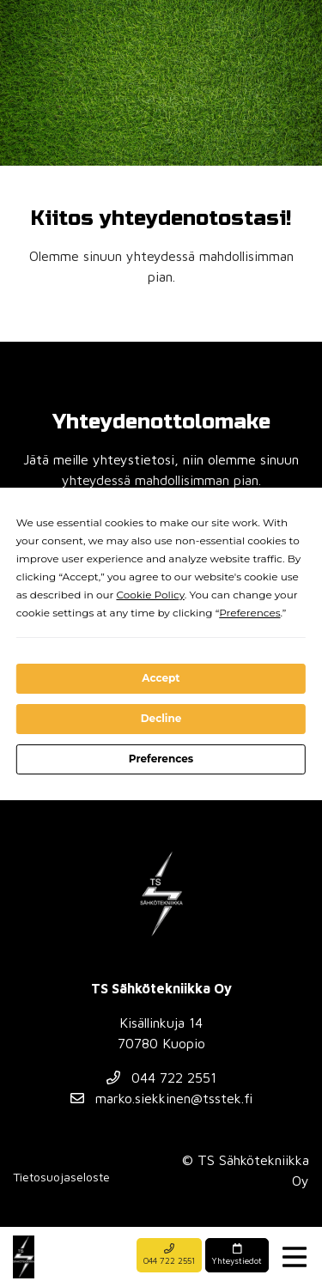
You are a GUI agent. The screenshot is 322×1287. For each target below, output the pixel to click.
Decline (161, 718)
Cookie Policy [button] (150, 594)
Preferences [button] (249, 612)
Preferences (161, 758)
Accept (160, 677)
